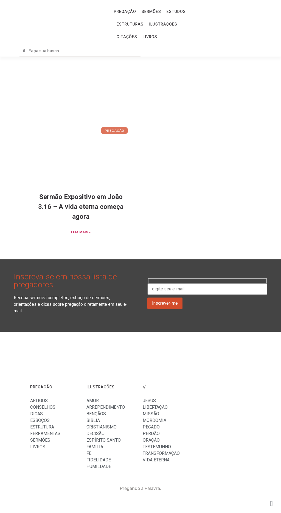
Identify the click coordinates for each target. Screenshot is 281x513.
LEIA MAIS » (81, 232)
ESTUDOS (176, 12)
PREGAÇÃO (125, 12)
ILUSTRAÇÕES (163, 24)
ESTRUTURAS (130, 24)
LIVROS (150, 37)
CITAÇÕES (127, 37)
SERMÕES (151, 12)
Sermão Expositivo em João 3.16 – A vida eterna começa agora (80, 207)
